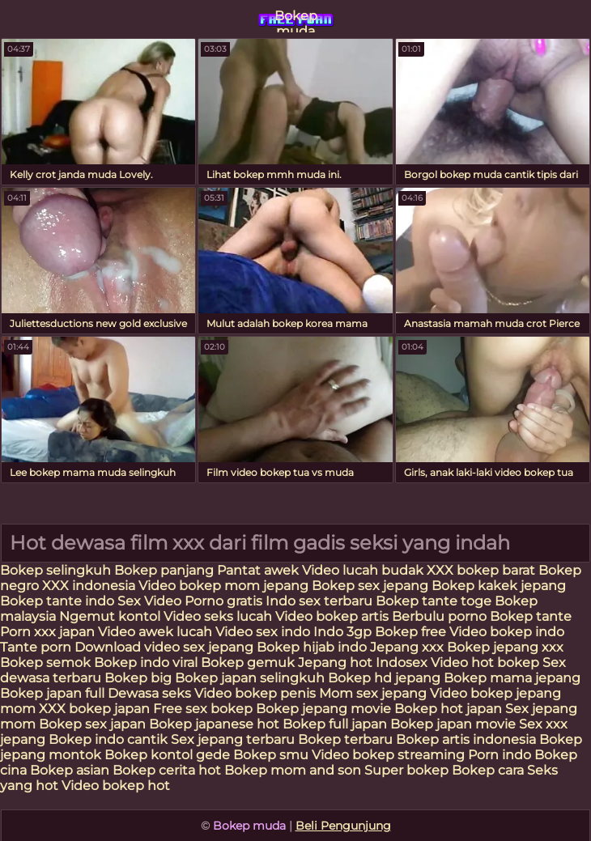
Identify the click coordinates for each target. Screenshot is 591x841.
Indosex (403, 662)
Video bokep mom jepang (223, 585)
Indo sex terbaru (319, 601)
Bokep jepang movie (323, 708)
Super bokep (406, 770)
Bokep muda (295, 20)
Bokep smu (270, 754)
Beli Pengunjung (343, 825)
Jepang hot (337, 662)
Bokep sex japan (92, 724)
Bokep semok (45, 662)
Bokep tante (531, 616)
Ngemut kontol (109, 616)
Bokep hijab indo (312, 647)
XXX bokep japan (94, 708)
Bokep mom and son (292, 770)
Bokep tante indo (57, 601)
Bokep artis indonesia (466, 739)
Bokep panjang (164, 570)
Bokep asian (69, 770)
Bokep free (410, 631)
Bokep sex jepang (372, 585)
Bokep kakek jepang (499, 585)
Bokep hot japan (448, 708)
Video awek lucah (155, 631)
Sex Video (149, 601)
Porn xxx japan (49, 631)
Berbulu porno (439, 616)
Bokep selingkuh (55, 570)
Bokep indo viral (146, 662)
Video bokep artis (332, 616)
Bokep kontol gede (167, 754)
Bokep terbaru (345, 739)
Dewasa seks (149, 693)
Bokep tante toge (433, 601)
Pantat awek (258, 570)
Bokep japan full (52, 693)
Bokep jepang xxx (505, 647)
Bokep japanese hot (214, 724)
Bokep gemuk (248, 662)
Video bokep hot (116, 785)
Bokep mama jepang (512, 678)
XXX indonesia (88, 585)
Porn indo (501, 754)
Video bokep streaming (390, 754)
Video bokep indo (506, 631)
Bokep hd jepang (384, 678)
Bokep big (138, 678)
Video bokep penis (255, 693)
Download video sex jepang (163, 647)
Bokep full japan (335, 724)
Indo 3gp (342, 631)
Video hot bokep (485, 662)
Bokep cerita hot (167, 770)
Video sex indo (262, 631)
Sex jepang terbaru (233, 739)
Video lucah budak (362, 570)
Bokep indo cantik (110, 739)
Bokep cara (488, 770)
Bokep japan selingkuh (250, 678)
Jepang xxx (407, 647)
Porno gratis (223, 601)
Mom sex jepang (373, 693)
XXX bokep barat (481, 570)
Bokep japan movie (453, 724)
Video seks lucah (218, 616)
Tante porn (35, 647)
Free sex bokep (203, 708)
